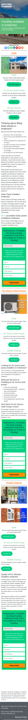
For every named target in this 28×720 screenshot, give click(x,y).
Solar (14, 75)
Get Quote (14, 117)
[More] (22, 48)
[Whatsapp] (11, 48)
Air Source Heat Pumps (14, 90)
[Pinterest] (17, 48)
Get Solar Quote (14, 84)
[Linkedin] (14, 48)
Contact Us (14, 102)
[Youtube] (19, 48)
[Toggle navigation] (25, 3)
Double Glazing (14, 108)
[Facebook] (5, 48)
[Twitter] (8, 48)
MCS (3, 216)
